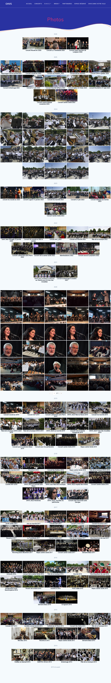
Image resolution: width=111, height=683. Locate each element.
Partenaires (67, 4)
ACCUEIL (29, 4)
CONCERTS (38, 4)
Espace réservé (80, 4)
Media (56, 4)
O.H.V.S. (47, 4)
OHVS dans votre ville (97, 4)
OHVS (9, 4)
